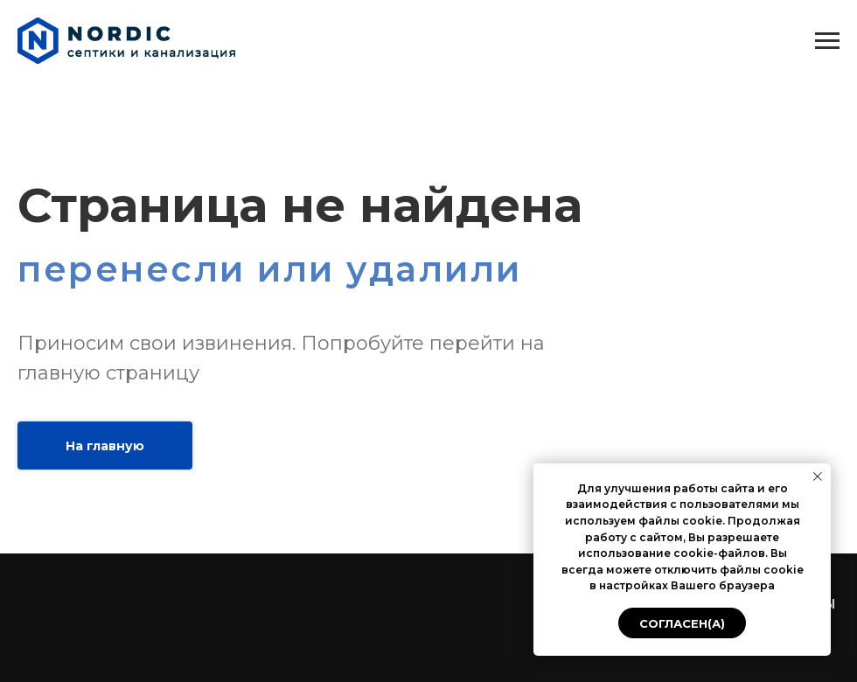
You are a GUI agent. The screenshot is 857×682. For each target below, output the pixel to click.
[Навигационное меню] (827, 41)
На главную (105, 446)
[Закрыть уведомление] (817, 476)
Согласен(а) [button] (682, 623)
